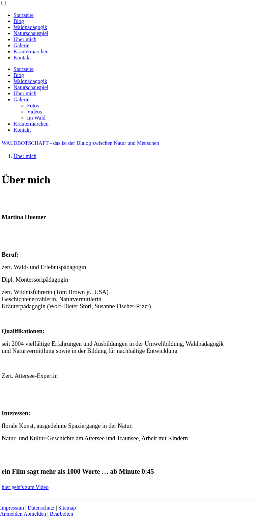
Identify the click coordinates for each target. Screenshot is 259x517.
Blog (18, 21)
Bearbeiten (61, 514)
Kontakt (22, 57)
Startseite (23, 15)
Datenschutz (41, 508)
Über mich (24, 39)
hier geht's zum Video (25, 487)
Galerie (21, 45)
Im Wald (36, 118)
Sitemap (67, 508)
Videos (34, 111)
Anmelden (11, 514)
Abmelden (36, 514)
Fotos (33, 105)
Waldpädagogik (30, 27)
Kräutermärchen (31, 51)
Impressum (12, 508)
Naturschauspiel (30, 33)
